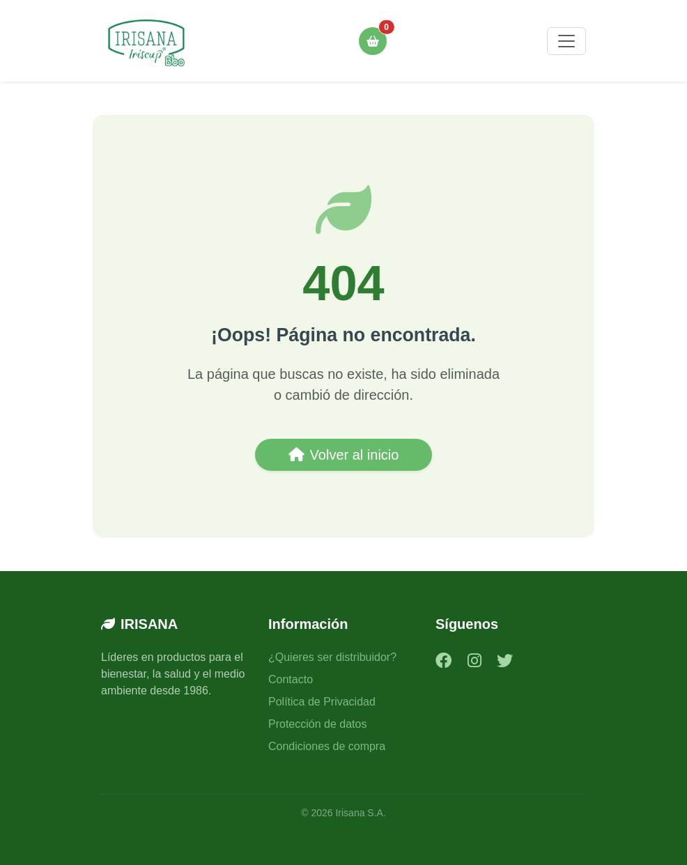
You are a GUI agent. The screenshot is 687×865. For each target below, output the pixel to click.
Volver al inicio (343, 454)
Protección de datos (317, 724)
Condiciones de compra (326, 746)
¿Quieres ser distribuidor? (332, 657)
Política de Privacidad (322, 702)
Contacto (290, 679)
